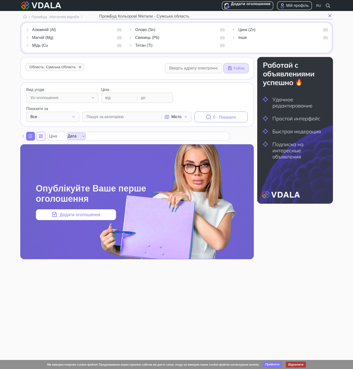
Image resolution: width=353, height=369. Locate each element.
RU (318, 6)
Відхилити (295, 364)
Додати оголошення (250, 4)
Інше (242, 37)
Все (34, 117)
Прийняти (272, 364)
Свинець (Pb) (147, 37)
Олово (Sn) (145, 30)
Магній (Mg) (42, 37)
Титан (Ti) (144, 45)
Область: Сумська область (56, 67)
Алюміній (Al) (44, 30)
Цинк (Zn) (247, 30)
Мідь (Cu (40, 45)
